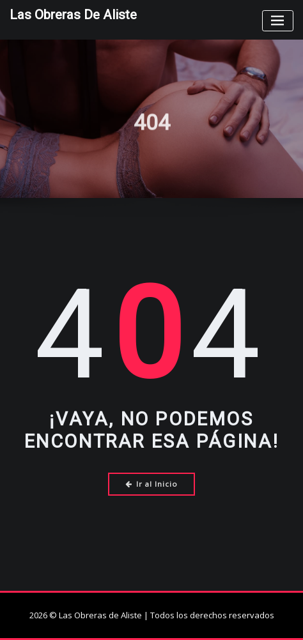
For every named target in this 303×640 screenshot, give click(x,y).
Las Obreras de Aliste (73, 14)
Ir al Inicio (151, 484)
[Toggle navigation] (277, 20)
